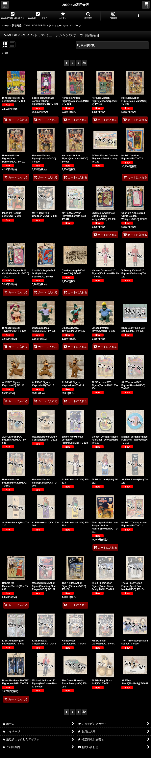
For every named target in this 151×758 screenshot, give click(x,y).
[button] (5, 5)
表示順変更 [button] (86, 45)
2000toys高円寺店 (75, 5)
